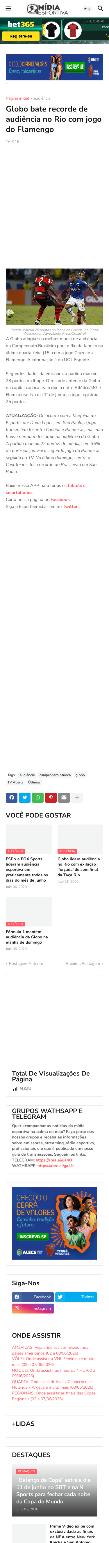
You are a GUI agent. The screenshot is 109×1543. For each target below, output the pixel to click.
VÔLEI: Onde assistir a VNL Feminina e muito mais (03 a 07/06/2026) (53, 1361)
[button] (8, 9)
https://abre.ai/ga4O (54, 1160)
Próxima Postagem (83, 963)
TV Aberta (15, 782)
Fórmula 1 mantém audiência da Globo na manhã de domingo (27, 937)
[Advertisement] (54, 206)
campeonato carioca (55, 775)
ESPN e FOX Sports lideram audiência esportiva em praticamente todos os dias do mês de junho (27, 870)
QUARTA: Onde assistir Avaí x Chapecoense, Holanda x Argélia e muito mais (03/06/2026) (52, 1384)
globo (80, 775)
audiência (42, 98)
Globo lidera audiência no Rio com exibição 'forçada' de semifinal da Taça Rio (79, 867)
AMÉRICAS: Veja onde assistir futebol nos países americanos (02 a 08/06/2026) (50, 1350)
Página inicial (17, 98)
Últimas (34, 782)
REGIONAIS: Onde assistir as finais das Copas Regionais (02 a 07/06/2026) (54, 1396)
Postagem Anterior (26, 963)
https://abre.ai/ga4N (55, 1165)
